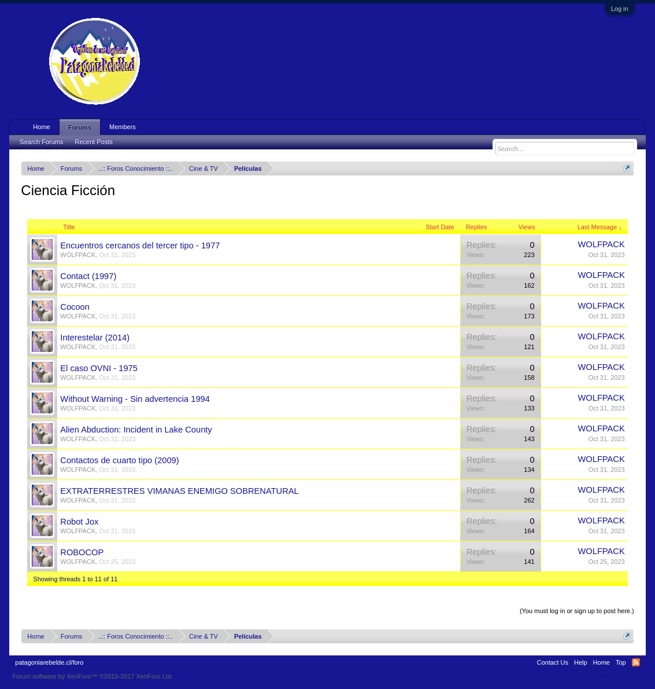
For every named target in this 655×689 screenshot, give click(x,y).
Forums (79, 127)
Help (580, 662)
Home (41, 126)
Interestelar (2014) (94, 337)
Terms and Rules (619, 676)
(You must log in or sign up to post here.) (577, 610)
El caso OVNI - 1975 (99, 368)
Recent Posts (94, 141)
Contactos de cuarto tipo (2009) (119, 460)
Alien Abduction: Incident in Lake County (136, 429)
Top (621, 662)
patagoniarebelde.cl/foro (49, 662)
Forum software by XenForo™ (92, 676)
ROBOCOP (81, 552)
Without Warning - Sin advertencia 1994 (135, 399)
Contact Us (552, 662)
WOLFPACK (77, 254)
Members (122, 126)
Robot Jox (79, 521)
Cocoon (75, 306)
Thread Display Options (327, 596)
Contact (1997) (88, 276)
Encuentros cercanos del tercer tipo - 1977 (140, 245)
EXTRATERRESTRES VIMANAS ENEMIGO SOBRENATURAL (179, 491)
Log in (619, 8)
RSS (636, 662)
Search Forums (41, 141)
